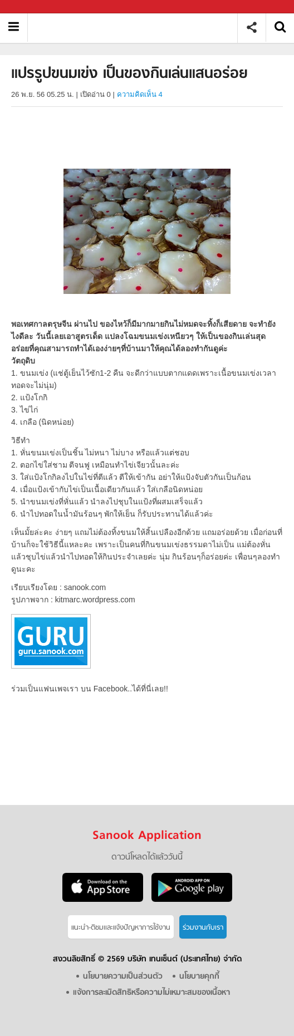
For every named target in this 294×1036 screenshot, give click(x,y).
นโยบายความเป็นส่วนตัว (123, 976)
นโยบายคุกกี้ (199, 976)
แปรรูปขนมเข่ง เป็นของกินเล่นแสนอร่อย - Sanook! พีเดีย (136, 27)
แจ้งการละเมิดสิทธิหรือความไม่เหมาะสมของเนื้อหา (151, 992)
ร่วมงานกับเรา (203, 928)
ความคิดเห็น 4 (140, 94)
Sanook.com (33, 7)
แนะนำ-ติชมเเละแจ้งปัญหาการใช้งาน (120, 928)
